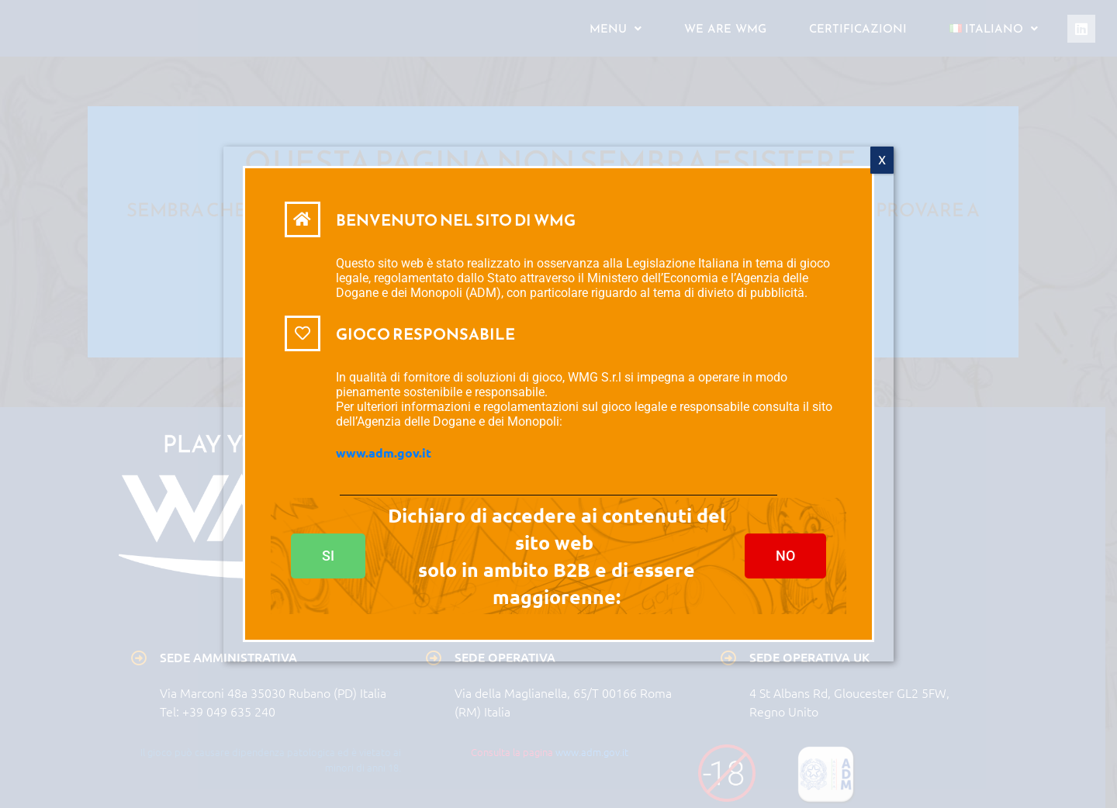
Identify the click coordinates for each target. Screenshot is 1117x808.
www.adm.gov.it (383, 453)
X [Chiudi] (882, 162)
